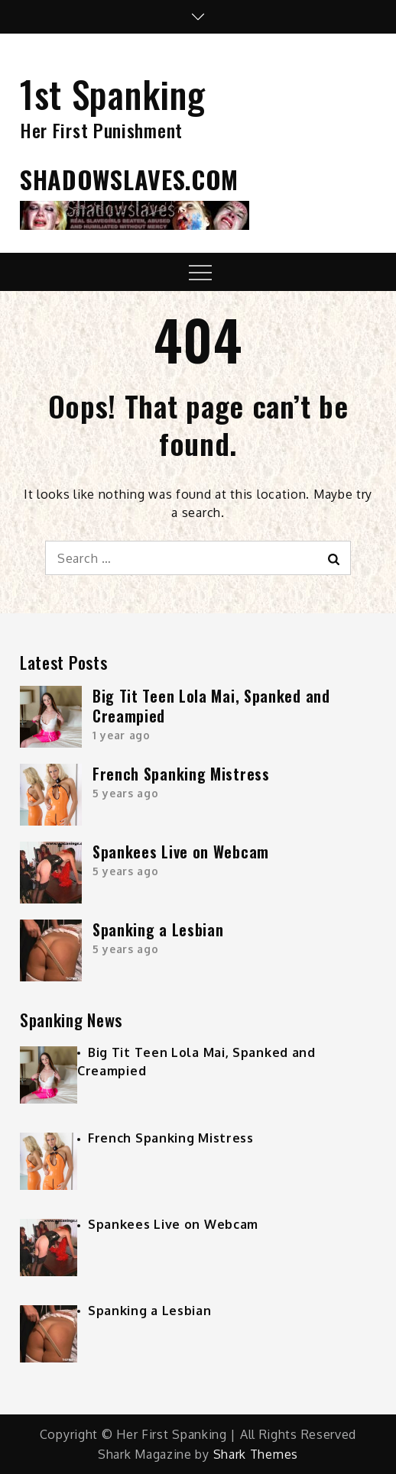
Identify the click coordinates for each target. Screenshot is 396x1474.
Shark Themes (255, 1454)
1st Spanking (112, 93)
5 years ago (126, 793)
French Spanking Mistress (181, 773)
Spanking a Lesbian (158, 929)
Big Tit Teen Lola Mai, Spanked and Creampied (211, 705)
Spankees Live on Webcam (181, 851)
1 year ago (122, 735)
